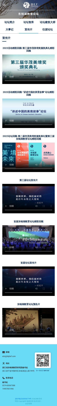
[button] (4, 5)
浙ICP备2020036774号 (23, 399)
